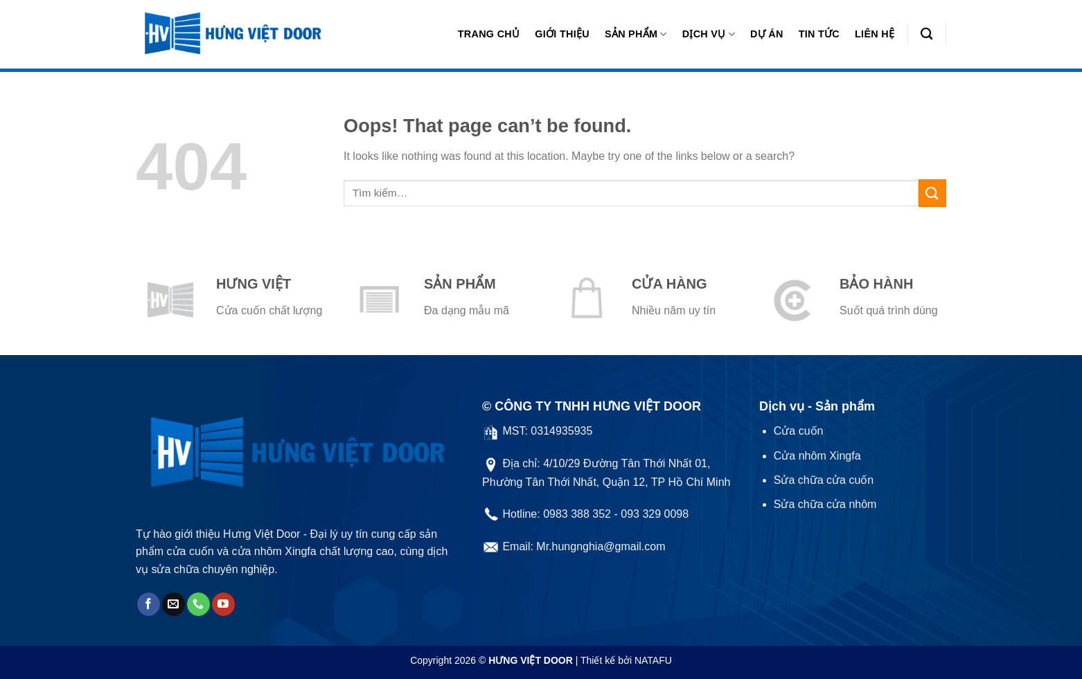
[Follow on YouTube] (223, 604)
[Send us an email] (173, 604)
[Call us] (198, 604)
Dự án (766, 33)
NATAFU (653, 660)
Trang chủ (489, 33)
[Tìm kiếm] (926, 34)
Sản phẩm (636, 34)
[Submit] (932, 192)
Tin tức (819, 33)
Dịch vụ (708, 34)
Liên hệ (874, 33)
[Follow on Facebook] (148, 604)
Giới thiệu (562, 33)
